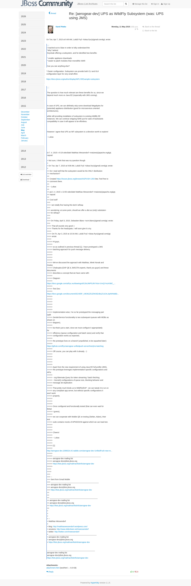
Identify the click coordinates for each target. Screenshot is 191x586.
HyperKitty (95, 583)
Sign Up (165, 4)
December (25, 112)
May (23, 130)
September (25, 120)
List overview (25, 174)
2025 (23, 24)
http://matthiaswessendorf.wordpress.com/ (70, 526)
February (24, 138)
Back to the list (149, 31)
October (24, 117)
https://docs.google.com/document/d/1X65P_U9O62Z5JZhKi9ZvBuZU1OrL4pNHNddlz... (83, 294)
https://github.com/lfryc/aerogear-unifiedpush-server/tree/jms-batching (75, 346)
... (48, 45)
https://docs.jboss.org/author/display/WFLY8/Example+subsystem (73, 79)
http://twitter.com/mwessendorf (66, 532)
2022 (23, 49)
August (24, 122)
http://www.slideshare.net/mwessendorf (73, 529)
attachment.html (53, 568)
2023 (23, 41)
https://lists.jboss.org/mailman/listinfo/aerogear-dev (73, 464)
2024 (23, 32)
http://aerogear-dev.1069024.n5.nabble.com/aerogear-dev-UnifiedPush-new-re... (79, 451)
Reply (50, 572)
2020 (23, 65)
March (23, 135)
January (24, 141)
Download (24, 180)
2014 (23, 151)
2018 (23, 81)
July (22, 125)
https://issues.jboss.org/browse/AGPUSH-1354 (76, 179)
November (25, 114)
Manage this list (139, 4)
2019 (23, 73)
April (23, 133)
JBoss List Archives (59, 4)
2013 (23, 159)
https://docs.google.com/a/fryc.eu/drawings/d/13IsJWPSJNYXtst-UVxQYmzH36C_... (81, 283)
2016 (23, 98)
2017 (23, 89)
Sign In (155, 4)
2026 (23, 16)
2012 (23, 167)
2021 (23, 57)
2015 (23, 106)
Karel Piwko (61, 27)
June (23, 127)
